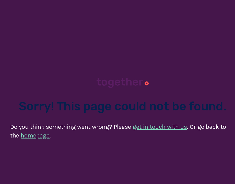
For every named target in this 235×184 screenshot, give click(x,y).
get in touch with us (160, 126)
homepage (35, 135)
